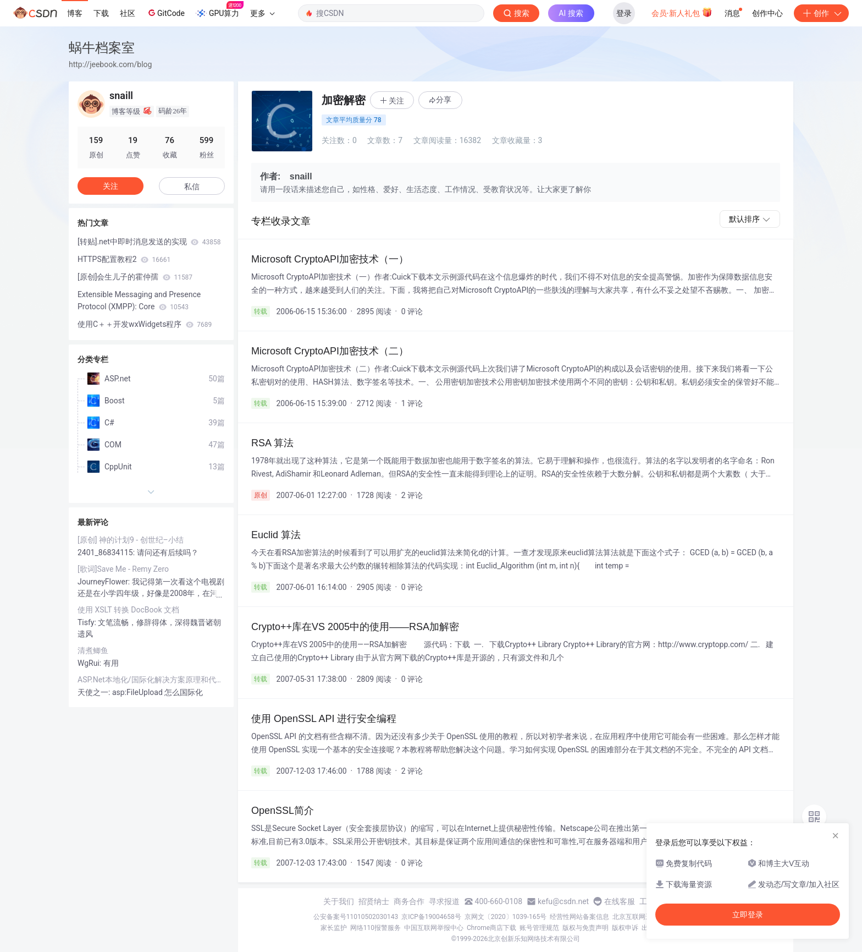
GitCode (165, 12)
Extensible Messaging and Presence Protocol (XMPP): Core (139, 300)
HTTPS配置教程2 (124, 259)
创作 (821, 13)
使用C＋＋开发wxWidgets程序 (145, 324)
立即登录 (747, 914)
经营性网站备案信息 (579, 917)
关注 (110, 186)
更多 (262, 13)
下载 (101, 13)
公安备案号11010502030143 (355, 917)
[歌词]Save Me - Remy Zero (123, 569)
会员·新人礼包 (681, 12)
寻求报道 (444, 901)
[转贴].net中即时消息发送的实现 (149, 241)
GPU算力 (220, 10)
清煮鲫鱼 (93, 650)
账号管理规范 (539, 928)
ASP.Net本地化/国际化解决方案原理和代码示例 (151, 679)
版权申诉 (625, 928)
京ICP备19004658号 (431, 917)
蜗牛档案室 (102, 47)
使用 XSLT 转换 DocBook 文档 (128, 609)
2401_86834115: (107, 552)
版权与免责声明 (585, 928)
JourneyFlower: (105, 581)
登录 (624, 13)
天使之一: (95, 692)
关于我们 (338, 901)
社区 (127, 13)
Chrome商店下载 (491, 928)
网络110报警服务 (375, 928)
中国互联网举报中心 (433, 928)
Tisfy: (88, 622)
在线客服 (619, 901)
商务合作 (409, 901)
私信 (192, 186)
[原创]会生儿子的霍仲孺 (135, 276)
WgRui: (90, 663)
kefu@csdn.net (563, 901)
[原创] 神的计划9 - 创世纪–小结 (131, 539)
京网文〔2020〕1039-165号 (506, 917)
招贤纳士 (373, 901)
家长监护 (334, 928)
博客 (74, 13)
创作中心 (767, 13)
